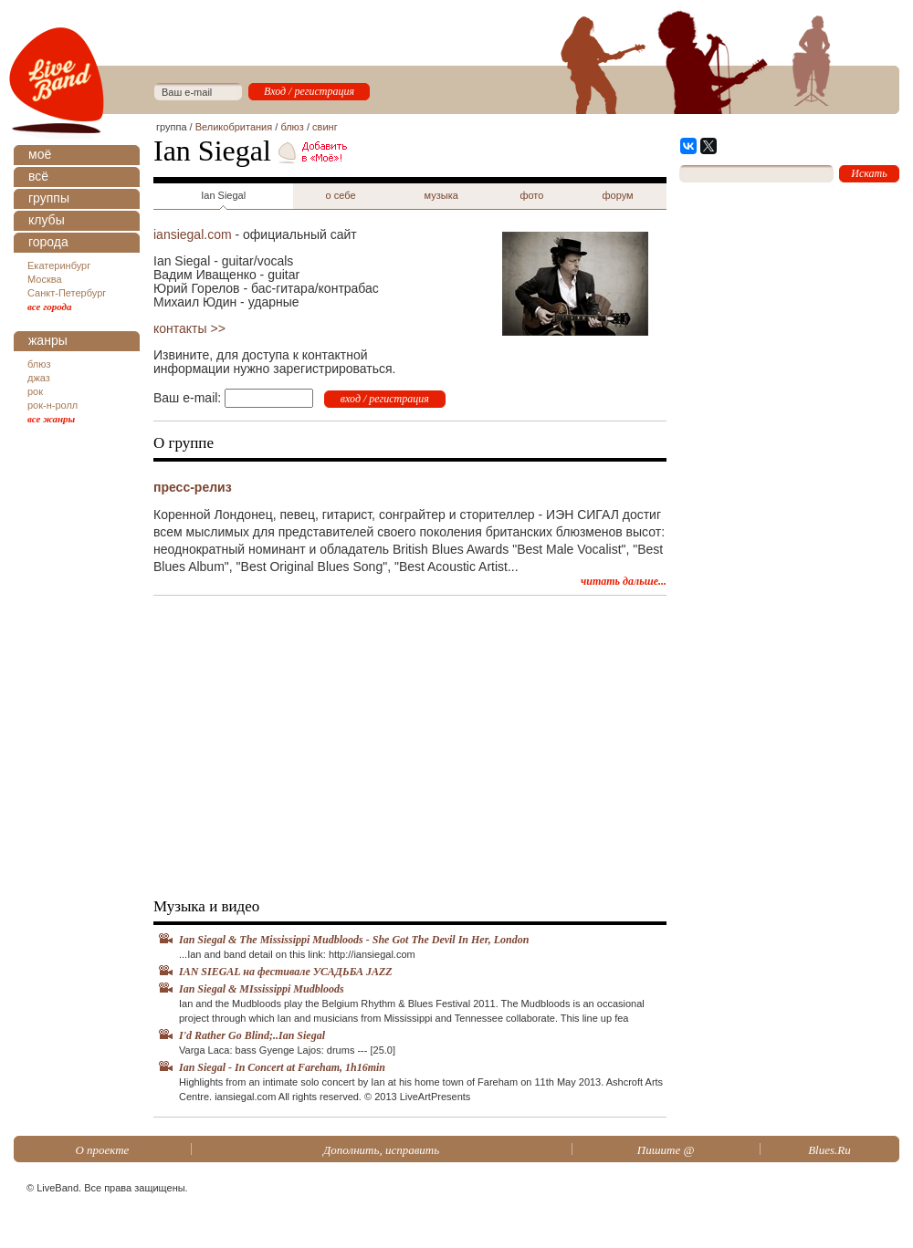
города (48, 241)
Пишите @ (666, 1150)
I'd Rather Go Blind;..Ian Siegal (252, 1035)
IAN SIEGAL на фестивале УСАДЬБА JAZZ (286, 971)
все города (49, 306)
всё (38, 176)
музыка (441, 195)
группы (48, 198)
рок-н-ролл (52, 405)
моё (39, 154)
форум (617, 195)
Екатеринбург (58, 265)
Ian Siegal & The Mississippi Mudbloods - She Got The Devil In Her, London (354, 939)
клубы (46, 220)
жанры (48, 340)
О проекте (102, 1150)
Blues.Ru (829, 1150)
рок (35, 391)
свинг (325, 126)
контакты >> (189, 328)
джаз (38, 377)
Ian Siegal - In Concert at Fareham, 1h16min (282, 1067)
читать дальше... (623, 581)
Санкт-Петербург (66, 292)
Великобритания (233, 126)
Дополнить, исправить (381, 1150)
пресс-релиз (192, 487)
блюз (39, 364)
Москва (44, 279)
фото (531, 195)
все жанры (51, 418)
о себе (341, 195)
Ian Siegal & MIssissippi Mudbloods (261, 989)
